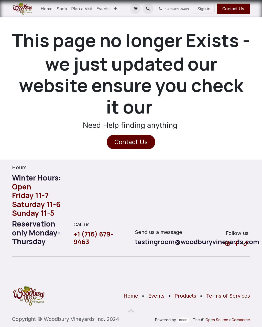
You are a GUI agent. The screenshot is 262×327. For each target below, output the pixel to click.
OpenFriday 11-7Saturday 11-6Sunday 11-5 (36, 200)
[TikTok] (245, 243)
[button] (148, 8)
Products (185, 296)
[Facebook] (236, 243)
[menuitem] (46, 9)
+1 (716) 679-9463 (93, 238)
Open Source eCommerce (227, 320)
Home (131, 296)
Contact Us (233, 8)
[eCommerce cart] (135, 8)
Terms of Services (228, 296)
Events (156, 296)
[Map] (131, 270)
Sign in (203, 8)
